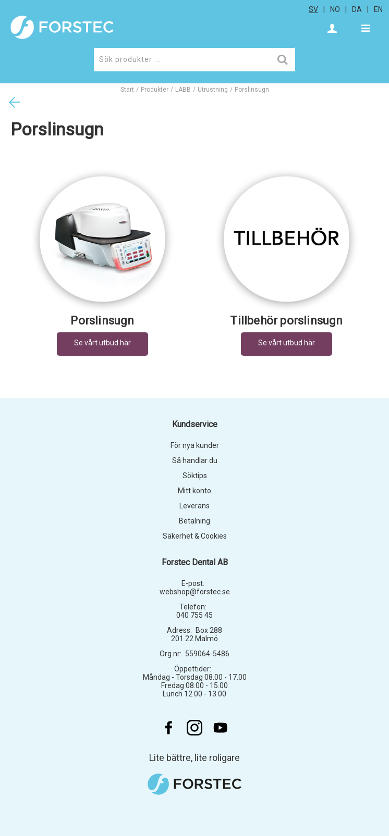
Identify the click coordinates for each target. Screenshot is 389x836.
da (357, 9)
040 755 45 (194, 615)
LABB (183, 89)
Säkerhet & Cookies (195, 536)
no (335, 9)
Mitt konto (194, 490)
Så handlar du (194, 460)
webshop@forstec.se (195, 592)
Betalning (194, 521)
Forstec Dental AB (195, 562)
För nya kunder (195, 445)
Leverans (194, 506)
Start (127, 89)
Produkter (154, 89)
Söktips (195, 475)
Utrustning (213, 89)
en (378, 9)
